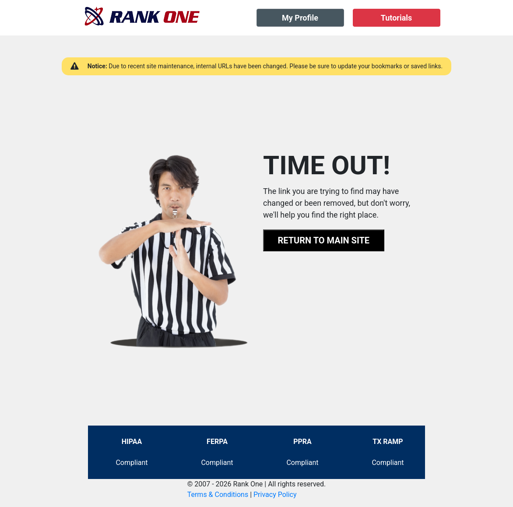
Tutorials (396, 17)
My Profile (300, 17)
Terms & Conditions (218, 494)
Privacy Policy (275, 494)
